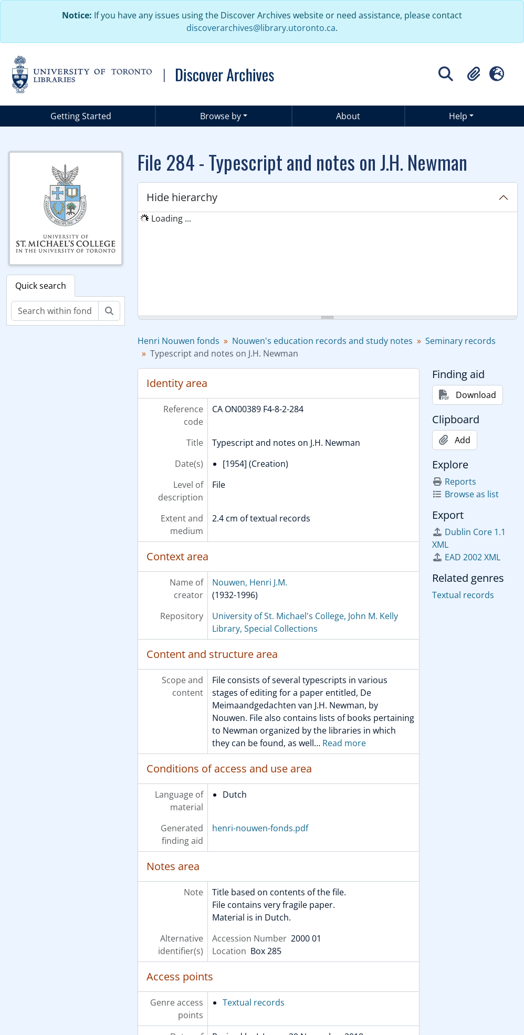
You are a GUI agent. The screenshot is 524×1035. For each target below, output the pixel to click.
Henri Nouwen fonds (178, 341)
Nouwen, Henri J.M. (249, 582)
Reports (454, 481)
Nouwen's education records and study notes (322, 341)
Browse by (220, 116)
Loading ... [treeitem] (171, 218)
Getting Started (80, 116)
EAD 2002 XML (466, 557)
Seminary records (460, 341)
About (348, 116)
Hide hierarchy (181, 197)
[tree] (328, 264)
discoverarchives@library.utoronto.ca (261, 28)
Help (458, 116)
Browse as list (465, 494)
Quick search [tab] (40, 285)
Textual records (254, 1002)
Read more (344, 743)
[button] (473, 74)
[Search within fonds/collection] (55, 311)
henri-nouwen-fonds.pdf (260, 828)
